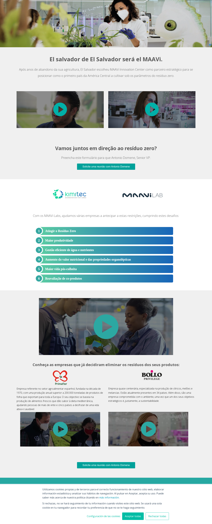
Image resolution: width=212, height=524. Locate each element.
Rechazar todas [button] (157, 516)
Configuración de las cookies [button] (103, 516)
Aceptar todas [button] (133, 516)
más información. (109, 497)
